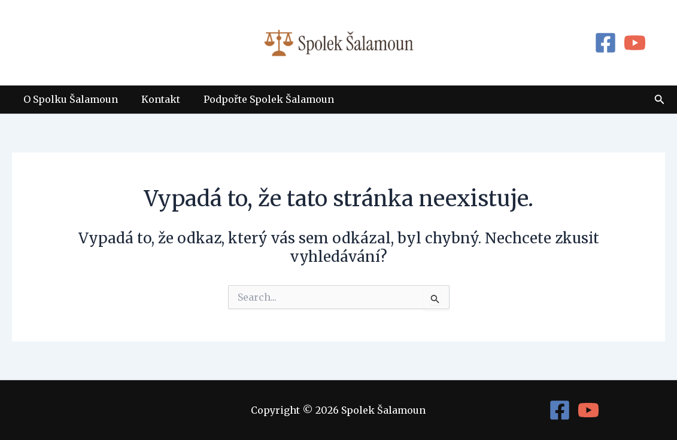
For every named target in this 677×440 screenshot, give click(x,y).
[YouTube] (635, 43)
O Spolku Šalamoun (69, 99)
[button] (659, 100)
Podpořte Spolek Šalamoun (258, 99)
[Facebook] (605, 43)
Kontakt (154, 99)
